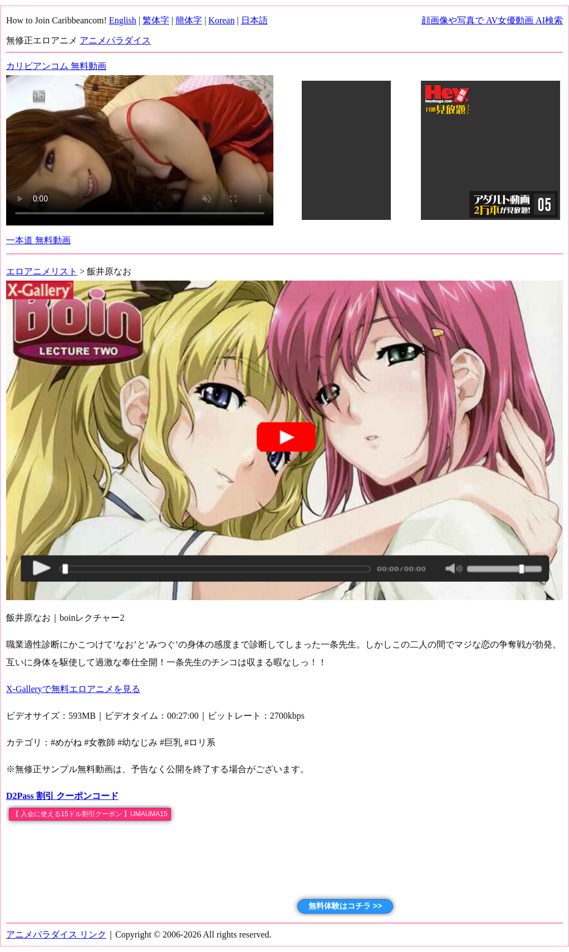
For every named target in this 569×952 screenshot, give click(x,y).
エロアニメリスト (41, 271)
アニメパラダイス (115, 40)
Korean (221, 20)
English (122, 20)
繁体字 (156, 20)
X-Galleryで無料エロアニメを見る (73, 689)
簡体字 (188, 20)
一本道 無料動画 (38, 240)
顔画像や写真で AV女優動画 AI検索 (492, 20)
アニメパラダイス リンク (56, 934)
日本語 (254, 20)
